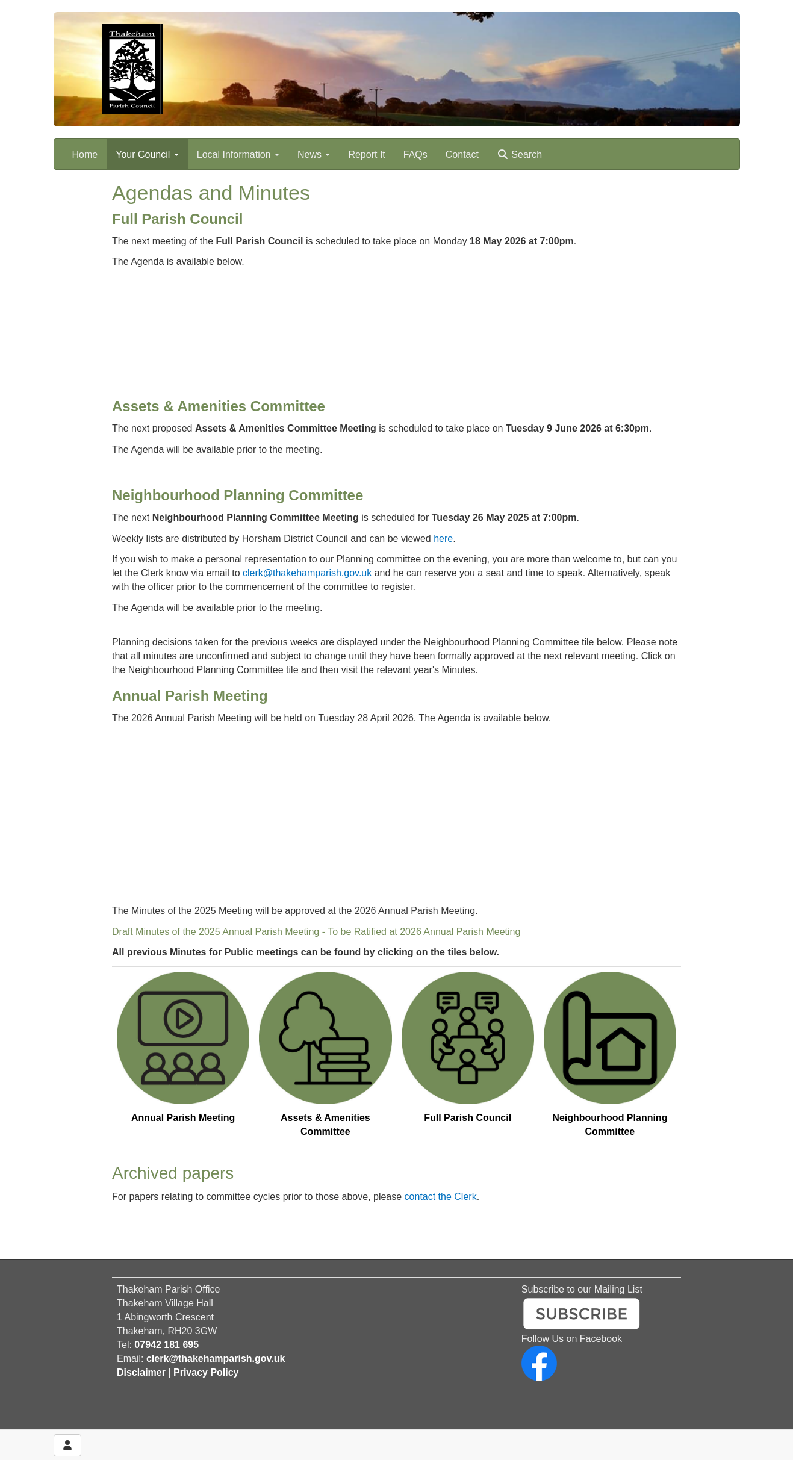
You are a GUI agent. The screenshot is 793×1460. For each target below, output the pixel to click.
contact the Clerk (441, 1196)
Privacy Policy (206, 1372)
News (313, 154)
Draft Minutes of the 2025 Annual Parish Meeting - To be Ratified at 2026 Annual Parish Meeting (316, 932)
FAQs (415, 154)
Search (519, 154)
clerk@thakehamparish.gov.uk (307, 573)
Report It (366, 154)
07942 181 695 (166, 1345)
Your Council (147, 154)
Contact (462, 154)
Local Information (238, 154)
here (443, 538)
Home (85, 154)
